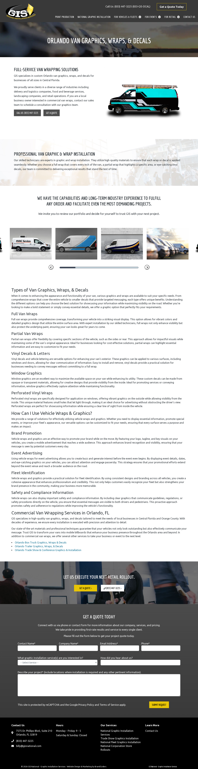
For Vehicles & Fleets (125, 16)
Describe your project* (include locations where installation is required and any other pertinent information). (99, 683)
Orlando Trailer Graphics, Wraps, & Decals (39, 546)
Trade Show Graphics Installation (120, 738)
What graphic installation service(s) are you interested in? (57, 660)
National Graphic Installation (94, 16)
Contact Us (189, 16)
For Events (151, 16)
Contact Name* (37, 646)
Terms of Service (109, 704)
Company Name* (78, 646)
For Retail (170, 16)
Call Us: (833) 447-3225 (27, 112)
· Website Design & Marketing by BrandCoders (86, 767)
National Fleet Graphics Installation (121, 742)
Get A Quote (51, 112)
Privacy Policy (86, 704)
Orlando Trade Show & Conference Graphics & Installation (48, 550)
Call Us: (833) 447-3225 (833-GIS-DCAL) (127, 6)
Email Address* (119, 646)
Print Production (64, 16)
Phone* (160, 646)
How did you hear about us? (140, 660)
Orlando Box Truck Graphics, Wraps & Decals (40, 542)
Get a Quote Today (172, 6)
